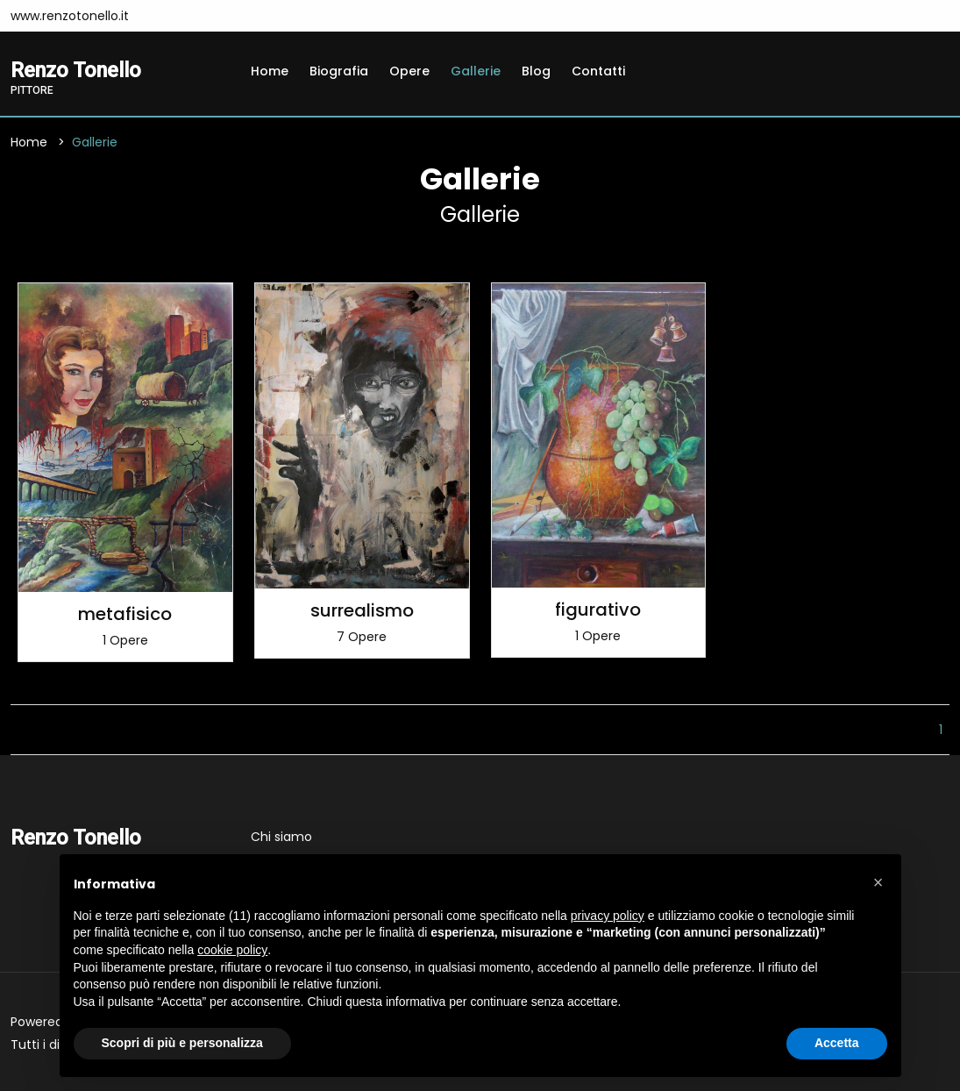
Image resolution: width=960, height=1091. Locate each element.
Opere (409, 71)
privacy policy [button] (607, 916)
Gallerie (476, 71)
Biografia (338, 71)
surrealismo (362, 610)
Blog (536, 71)
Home (269, 71)
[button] (878, 882)
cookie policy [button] (232, 950)
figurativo (598, 609)
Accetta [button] (836, 1043)
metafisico (125, 614)
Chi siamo (281, 836)
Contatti (598, 71)
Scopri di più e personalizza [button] (182, 1043)
